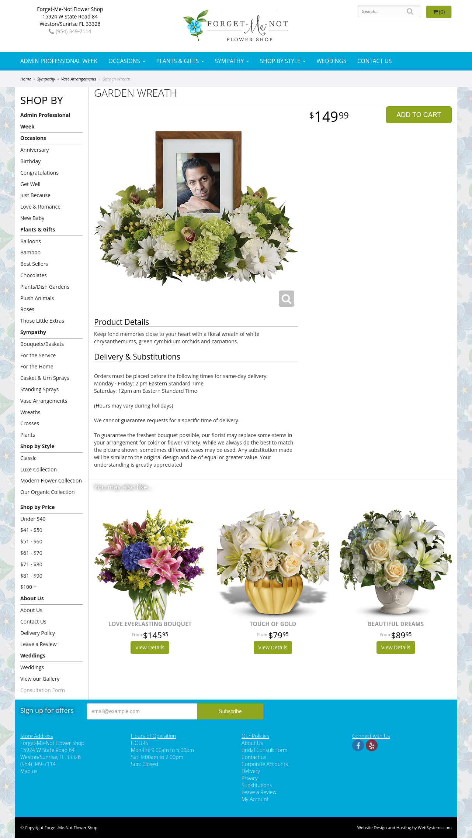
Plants (27, 434)
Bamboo (30, 252)
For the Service (38, 355)
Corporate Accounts (265, 763)
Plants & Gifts (177, 61)
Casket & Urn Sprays (44, 377)
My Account (255, 799)
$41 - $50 (31, 529)
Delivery (251, 771)
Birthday (30, 161)
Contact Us (374, 61)
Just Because (35, 195)
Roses (27, 309)
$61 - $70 (31, 552)
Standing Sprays (39, 389)
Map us (28, 771)
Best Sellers (34, 263)
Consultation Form (42, 690)
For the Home (36, 366)
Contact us (254, 756)
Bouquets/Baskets (42, 343)
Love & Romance (40, 206)
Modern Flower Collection (51, 480)
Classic (28, 457)
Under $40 (33, 518)
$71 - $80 (31, 564)
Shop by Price (37, 507)
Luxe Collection (38, 469)
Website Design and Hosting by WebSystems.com (404, 827)
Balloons (30, 241)
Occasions (124, 61)
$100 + (28, 586)
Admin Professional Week (58, 61)
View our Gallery (39, 678)
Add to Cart (418, 115)
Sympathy (229, 61)
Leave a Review (38, 644)
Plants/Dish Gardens (44, 286)
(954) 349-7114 (70, 31)
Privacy (250, 778)
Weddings (331, 61)
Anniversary (34, 149)
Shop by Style (280, 61)
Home (25, 79)
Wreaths (30, 412)
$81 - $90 (31, 575)
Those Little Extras (42, 320)
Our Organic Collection (47, 491)
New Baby (32, 217)
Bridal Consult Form (264, 749)
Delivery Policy (37, 632)
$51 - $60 (31, 541)
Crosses (29, 423)
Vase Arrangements (78, 79)
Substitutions (257, 785)
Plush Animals (37, 298)
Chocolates (33, 275)
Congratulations (39, 172)
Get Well (30, 184)
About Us (32, 598)
